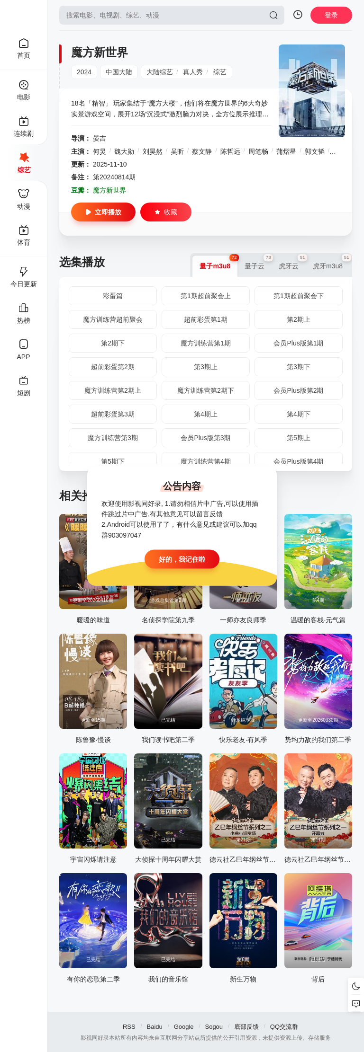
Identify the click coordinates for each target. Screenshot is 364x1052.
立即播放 (103, 212)
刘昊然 (153, 151)
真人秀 (193, 72)
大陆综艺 (159, 72)
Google (184, 1026)
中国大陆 (119, 72)
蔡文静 (202, 151)
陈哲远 (230, 151)
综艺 (220, 72)
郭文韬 (315, 151)
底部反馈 (246, 1026)
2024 (84, 72)
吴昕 (177, 151)
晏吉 (99, 138)
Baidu (155, 1026)
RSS (129, 1026)
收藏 (166, 212)
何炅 (99, 151)
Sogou (214, 1026)
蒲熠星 (286, 151)
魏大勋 (124, 151)
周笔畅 (258, 151)
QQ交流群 (284, 1026)
